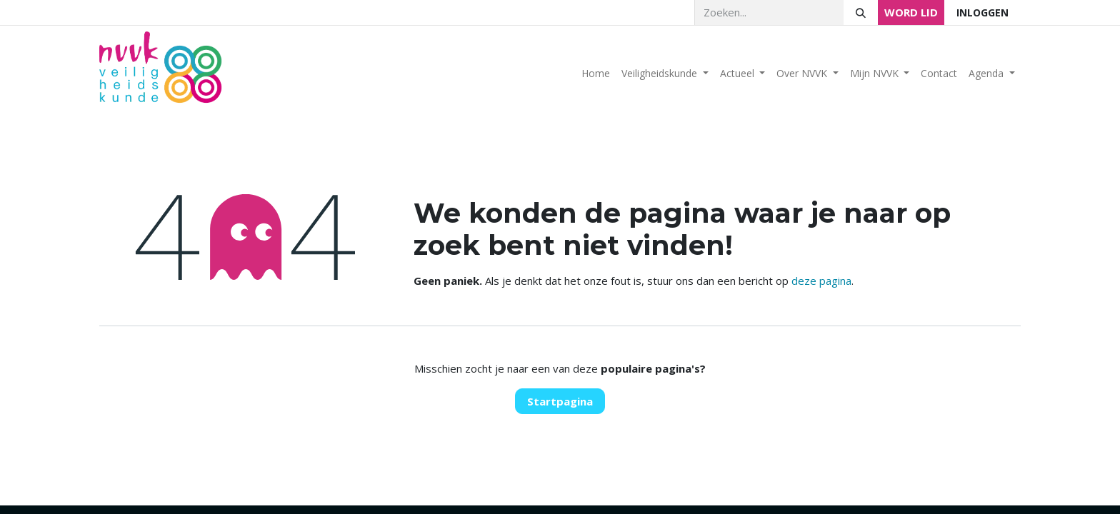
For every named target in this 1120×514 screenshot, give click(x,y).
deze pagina (821, 280)
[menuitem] (596, 73)
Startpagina (560, 401)
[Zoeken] (861, 12)
